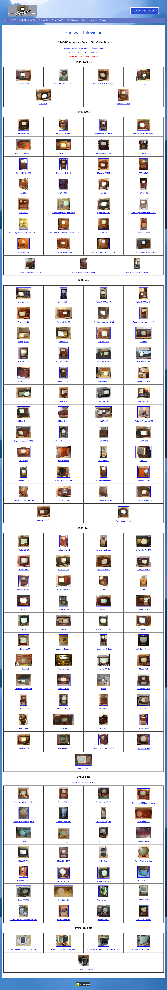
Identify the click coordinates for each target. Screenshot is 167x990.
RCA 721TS (103, 193)
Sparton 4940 (143, 728)
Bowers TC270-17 (103, 570)
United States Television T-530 (83, 272)
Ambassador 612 (63, 550)
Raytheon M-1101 (63, 881)
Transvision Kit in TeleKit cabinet (103, 252)
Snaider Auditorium (103, 480)
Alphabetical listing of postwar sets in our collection (83, 48)
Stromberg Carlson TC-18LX (103, 748)
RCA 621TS (143, 84)
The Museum (72, 20)
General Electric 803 (103, 361)
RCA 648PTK (63, 193)
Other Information (89, 20)
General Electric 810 (63, 629)
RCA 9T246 (143, 708)
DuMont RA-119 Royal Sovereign (143, 803)
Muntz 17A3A (63, 842)
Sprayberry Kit (63, 900)
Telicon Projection (143, 232)
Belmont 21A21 (24, 84)
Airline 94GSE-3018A (143, 302)
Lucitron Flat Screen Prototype (143, 949)
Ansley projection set (103, 550)
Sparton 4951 (23, 748)
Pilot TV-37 (103, 421)
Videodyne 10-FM (43, 520)
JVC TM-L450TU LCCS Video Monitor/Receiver (103, 949)
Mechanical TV (10, 20)
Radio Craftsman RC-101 (143, 421)
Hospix (23, 841)
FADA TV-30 (63, 153)
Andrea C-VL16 (63, 802)
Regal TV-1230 (23, 900)
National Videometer (23, 689)
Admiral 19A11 (23, 302)
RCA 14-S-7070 (143, 880)
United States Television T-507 (30, 272)
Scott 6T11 (143, 461)
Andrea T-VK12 (23, 322)
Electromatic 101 (63, 589)
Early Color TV (58, 20)
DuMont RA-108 (23, 589)
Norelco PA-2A (143, 841)
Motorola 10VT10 (103, 669)
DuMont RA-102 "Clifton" (103, 133)
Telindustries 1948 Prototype (23, 500)
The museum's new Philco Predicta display (83, 52)
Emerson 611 (23, 609)
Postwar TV (43, 20)
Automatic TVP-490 (143, 550)
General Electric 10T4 (103, 629)
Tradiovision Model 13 (103, 500)
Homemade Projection (63, 649)
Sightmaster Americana (63, 480)
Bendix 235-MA (63, 570)
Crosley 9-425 (23, 342)
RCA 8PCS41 (103, 441)
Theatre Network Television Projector (23, 920)
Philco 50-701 (23, 861)
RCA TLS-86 (23, 728)
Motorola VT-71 (103, 381)
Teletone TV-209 (143, 749)
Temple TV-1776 (63, 500)
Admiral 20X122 (63, 302)
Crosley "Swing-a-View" (63, 133)
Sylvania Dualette (103, 900)
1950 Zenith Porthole (143, 920)
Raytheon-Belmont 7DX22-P (63, 441)
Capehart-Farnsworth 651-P (103, 322)
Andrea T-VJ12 (23, 133)
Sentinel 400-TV (23, 480)
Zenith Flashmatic (63, 920)
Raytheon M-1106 (103, 881)
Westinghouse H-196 (123, 521)
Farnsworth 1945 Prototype (103, 84)
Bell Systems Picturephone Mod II (63, 949)
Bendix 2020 (23, 570)
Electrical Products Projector (23, 822)
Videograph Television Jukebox (137, 272)
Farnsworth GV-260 (103, 153)
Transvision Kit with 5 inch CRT (143, 252)
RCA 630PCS (143, 173)
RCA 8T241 (143, 441)
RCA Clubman (103, 461)
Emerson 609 (143, 589)
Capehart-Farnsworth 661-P (143, 322)
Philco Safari (103, 861)
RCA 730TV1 (23, 213)
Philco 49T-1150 (23, 708)
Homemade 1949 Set (103, 649)
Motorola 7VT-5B (143, 381)
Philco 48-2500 (63, 421)
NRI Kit (103, 689)
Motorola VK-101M (63, 173)
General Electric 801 (143, 153)
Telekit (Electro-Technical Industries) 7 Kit (63, 232)
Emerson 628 (103, 342)
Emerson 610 (63, 342)
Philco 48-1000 (144, 401)
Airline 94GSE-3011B (103, 302)
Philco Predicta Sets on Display (83, 782)
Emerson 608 (103, 589)
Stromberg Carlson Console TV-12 (143, 213)
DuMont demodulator (23, 153)
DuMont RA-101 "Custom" (63, 84)
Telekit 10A (103, 232)
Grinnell (143, 629)
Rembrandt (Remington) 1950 (63, 213)
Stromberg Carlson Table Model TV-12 (23, 232)
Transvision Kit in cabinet (63, 252)
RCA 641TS (23, 193)
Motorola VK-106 (63, 381)
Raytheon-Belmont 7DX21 (24, 441)
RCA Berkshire (63, 461)
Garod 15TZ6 (143, 609)
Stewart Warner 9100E (63, 748)
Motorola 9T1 (23, 401)
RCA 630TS (43, 104)
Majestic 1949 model (143, 649)
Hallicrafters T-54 (143, 361)
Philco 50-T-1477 (63, 861)
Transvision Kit (23, 252)
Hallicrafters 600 (23, 649)
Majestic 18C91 (23, 381)
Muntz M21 (143, 669)
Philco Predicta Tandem (143, 861)
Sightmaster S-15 (103, 213)
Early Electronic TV (27, 20)
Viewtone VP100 (123, 104)
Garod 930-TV (23, 361)
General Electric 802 (63, 361)
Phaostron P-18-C (143, 689)
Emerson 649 (63, 609)
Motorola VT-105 (103, 173)
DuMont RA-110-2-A (103, 802)
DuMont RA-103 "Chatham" (143, 133)
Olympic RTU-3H (63, 401)
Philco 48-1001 (23, 421)
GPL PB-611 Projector (103, 822)
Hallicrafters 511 (143, 822)
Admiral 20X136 (24, 550)
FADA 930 (103, 609)
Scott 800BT (103, 728)
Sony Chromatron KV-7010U (83, 969)
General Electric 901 (23, 173)
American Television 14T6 (23, 802)
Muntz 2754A (103, 841)
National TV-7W (63, 689)
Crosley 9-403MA (143, 570)
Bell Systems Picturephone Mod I (23, 949)
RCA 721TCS (143, 193)
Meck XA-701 (23, 669)
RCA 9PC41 (103, 708)
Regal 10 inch (63, 728)
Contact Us (104, 20)
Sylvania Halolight (143, 899)
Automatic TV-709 (63, 322)
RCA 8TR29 (23, 461)
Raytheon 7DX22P (63, 708)
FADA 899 (143, 342)
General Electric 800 (23, 629)
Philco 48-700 (103, 401)
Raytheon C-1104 (23, 880)
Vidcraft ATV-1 (83, 768)
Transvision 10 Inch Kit (143, 500)
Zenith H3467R (103, 920)
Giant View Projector (63, 822)
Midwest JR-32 (63, 669)
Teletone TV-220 (143, 480)
